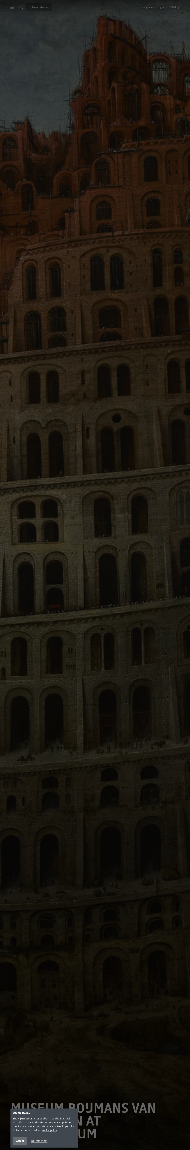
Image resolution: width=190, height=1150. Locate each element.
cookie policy (49, 1130)
